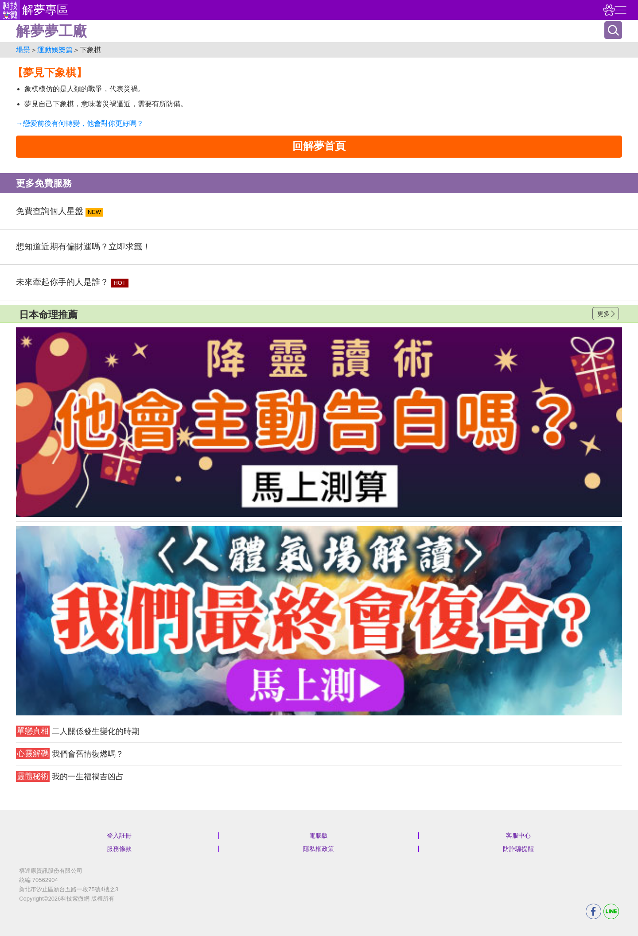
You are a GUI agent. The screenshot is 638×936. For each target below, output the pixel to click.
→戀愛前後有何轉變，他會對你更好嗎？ (80, 123)
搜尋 (613, 30)
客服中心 (518, 835)
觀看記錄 (608, 10)
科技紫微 (10, 10)
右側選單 (619, 10)
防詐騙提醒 (518, 848)
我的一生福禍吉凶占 (70, 776)
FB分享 (593, 911)
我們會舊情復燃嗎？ (70, 753)
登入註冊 (119, 835)
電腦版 (318, 835)
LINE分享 (611, 911)
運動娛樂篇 (55, 50)
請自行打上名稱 (319, 422)
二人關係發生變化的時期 (78, 731)
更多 (603, 313)
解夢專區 (45, 10)
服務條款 (119, 848)
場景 (23, 50)
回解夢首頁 (319, 146)
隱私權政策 (318, 848)
